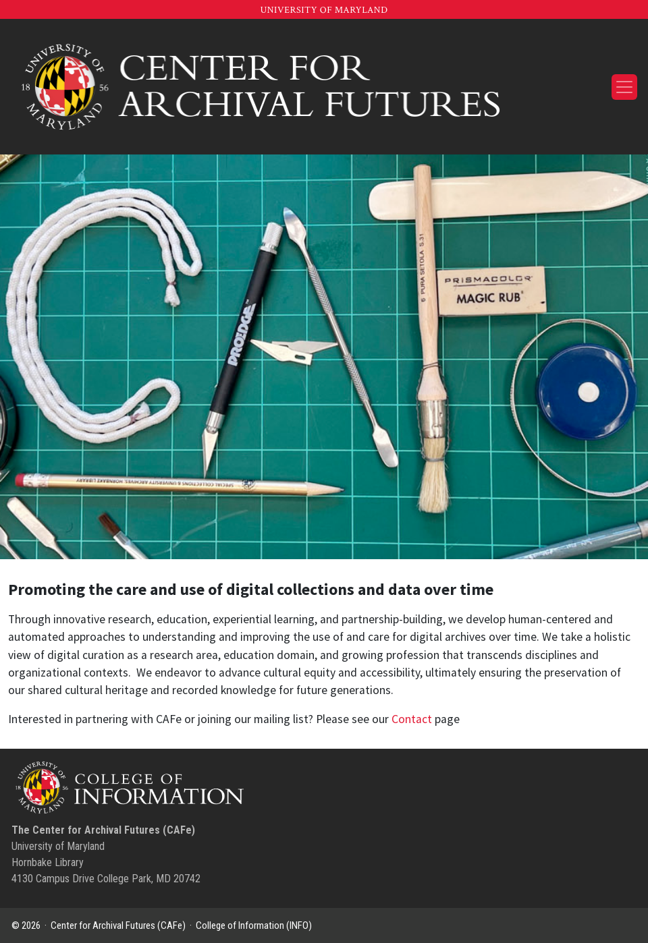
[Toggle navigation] (624, 87)
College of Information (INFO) (254, 925)
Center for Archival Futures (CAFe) (118, 925)
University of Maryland (323, 10)
